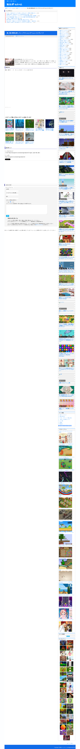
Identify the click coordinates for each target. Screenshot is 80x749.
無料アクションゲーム (20, 8)
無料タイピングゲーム (64, 63)
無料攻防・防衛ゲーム (64, 40)
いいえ (12, 202)
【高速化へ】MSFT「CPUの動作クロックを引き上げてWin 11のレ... (19, 22)
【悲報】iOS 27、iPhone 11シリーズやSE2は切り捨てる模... (18, 14)
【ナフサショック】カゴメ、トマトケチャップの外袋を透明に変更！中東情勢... (21, 15)
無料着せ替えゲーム (63, 36)
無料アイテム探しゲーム (64, 54)
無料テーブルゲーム (63, 58)
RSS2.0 (61, 423)
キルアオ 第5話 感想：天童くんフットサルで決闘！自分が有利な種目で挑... (20, 17)
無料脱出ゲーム (63, 37)
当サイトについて (39, 224)
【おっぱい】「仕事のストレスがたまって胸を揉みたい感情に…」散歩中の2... (21, 21)
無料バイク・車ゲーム (64, 57)
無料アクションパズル (64, 33)
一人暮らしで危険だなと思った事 (12, 18)
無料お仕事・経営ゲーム (64, 42)
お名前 (7, 189)
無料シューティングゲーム (65, 52)
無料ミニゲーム (63, 64)
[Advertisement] (31, 26)
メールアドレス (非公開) (11, 192)
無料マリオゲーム (63, 51)
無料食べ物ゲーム (63, 45)
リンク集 (61, 420)
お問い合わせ (62, 416)
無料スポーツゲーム (63, 55)
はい (9, 202)
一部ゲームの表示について (65, 419)
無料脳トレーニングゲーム (65, 60)
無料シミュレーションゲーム (65, 39)
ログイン (74, 745)
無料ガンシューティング (64, 48)
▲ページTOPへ (70, 743)
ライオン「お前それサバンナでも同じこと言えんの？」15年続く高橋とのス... (21, 13)
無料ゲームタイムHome (10, 8)
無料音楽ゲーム (63, 61)
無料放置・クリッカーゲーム (65, 43)
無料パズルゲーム (63, 31)
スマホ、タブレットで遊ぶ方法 (66, 417)
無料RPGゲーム (63, 46)
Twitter (61, 422)
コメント (19, 203)
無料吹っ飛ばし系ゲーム (64, 49)
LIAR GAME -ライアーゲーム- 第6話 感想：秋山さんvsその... (18, 19)
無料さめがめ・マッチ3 (64, 34)
